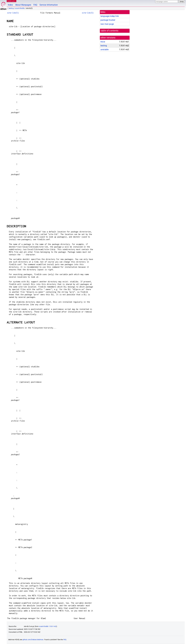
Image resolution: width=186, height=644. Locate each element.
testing (11, 8)
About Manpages (23, 5)
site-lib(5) (13, 13)
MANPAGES (11, 1)
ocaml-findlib (19, 8)
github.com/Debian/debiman (33, 640)
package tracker (107, 20)
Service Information (49, 5)
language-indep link (109, 16)
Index (10, 5)
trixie (102, 41)
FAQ (35, 5)
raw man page (107, 24)
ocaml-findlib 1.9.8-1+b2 (47, 626)
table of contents (109, 30)
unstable (104, 49)
